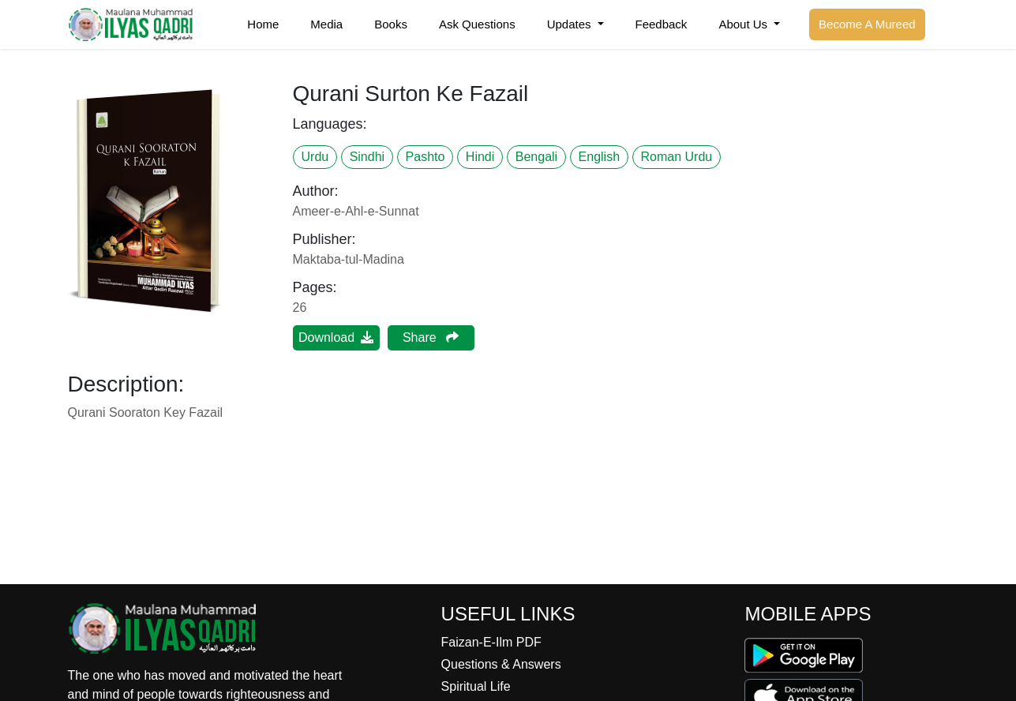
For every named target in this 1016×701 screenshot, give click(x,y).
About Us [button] (744, 24)
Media (326, 24)
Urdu (315, 156)
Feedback (661, 24)
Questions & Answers (501, 664)
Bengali (536, 156)
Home (263, 24)
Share (431, 337)
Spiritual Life (476, 686)
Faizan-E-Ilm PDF (491, 642)
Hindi (480, 156)
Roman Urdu (677, 156)
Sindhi (367, 156)
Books (390, 24)
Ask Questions (477, 24)
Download (335, 337)
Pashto (425, 156)
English (599, 156)
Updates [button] (570, 24)
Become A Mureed (867, 24)
